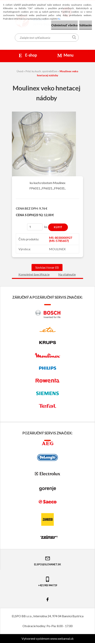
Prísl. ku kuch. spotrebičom (41, 71)
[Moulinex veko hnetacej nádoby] (44, 113)
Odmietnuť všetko (64, 25)
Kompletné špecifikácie (34, 274)
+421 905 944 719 (47, 581)
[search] (74, 38)
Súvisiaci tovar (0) (47, 267)
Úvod (20, 71)
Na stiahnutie (67, 274)
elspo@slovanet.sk (47, 560)
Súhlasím (85, 25)
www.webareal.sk (62, 638)
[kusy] (34, 227)
